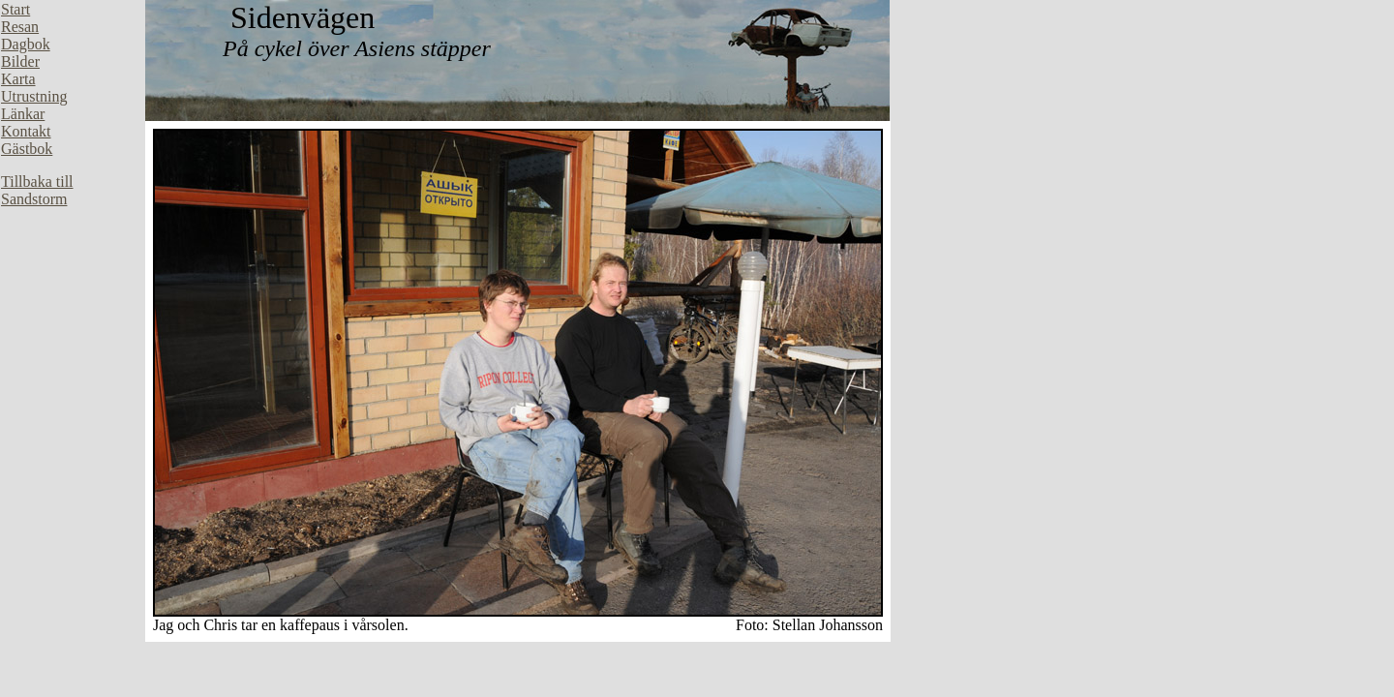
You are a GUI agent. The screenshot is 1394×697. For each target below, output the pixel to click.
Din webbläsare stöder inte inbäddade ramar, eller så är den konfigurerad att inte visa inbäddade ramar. (72, 290)
